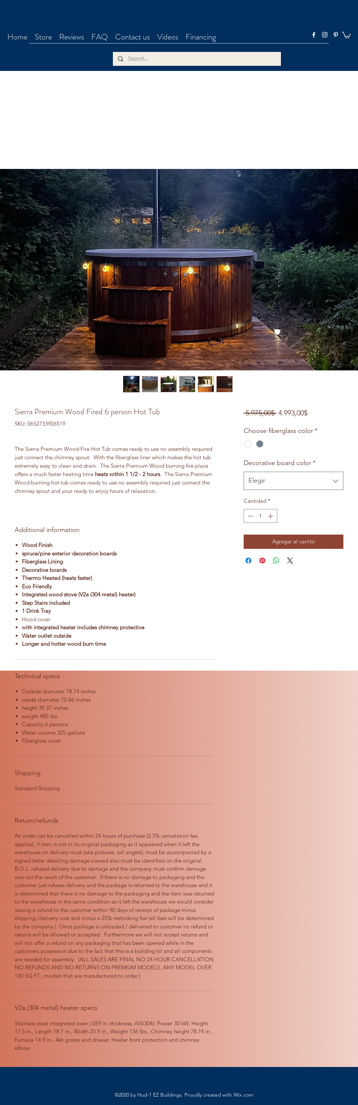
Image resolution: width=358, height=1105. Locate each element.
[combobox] (293, 481)
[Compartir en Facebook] (248, 560)
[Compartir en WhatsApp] (276, 560)
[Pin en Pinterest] (262, 560)
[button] (346, 34)
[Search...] (196, 59)
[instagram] (324, 34)
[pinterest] (335, 34)
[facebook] (313, 34)
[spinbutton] (260, 516)
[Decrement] (250, 516)
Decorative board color (280, 463)
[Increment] (271, 516)
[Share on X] (290, 560)
